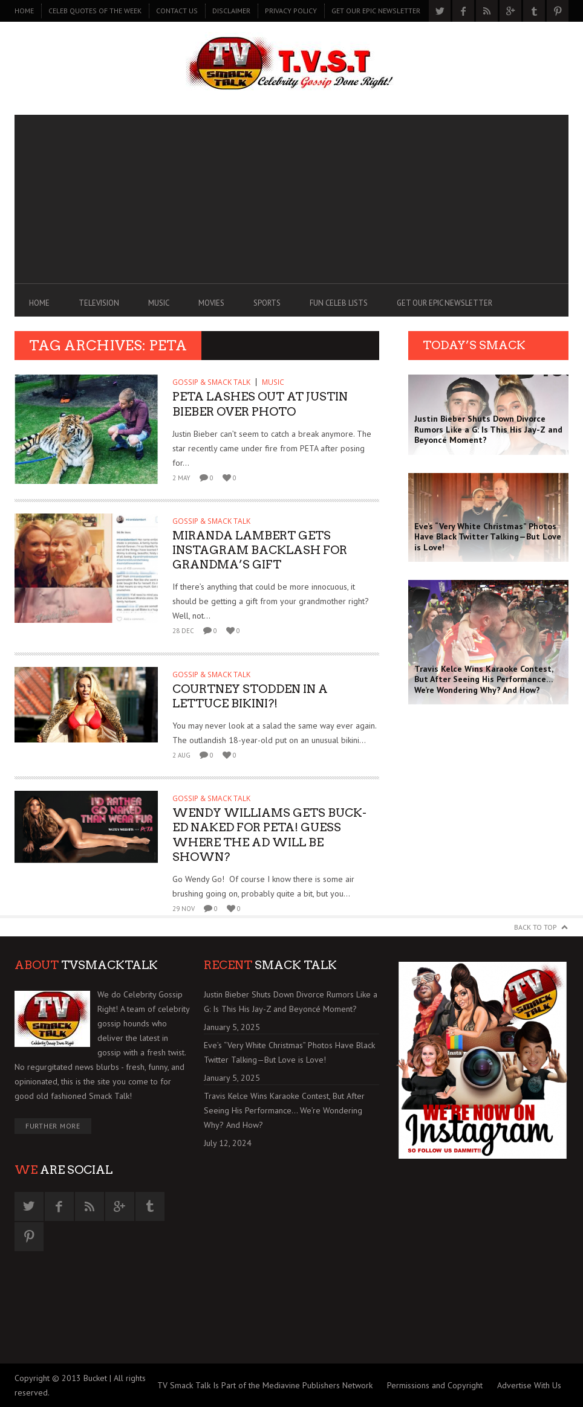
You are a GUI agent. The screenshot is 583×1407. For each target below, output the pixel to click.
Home (24, 10)
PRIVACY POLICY (291, 10)
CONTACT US (177, 10)
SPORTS (267, 303)
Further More (52, 1125)
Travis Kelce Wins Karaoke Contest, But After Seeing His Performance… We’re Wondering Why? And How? (284, 1110)
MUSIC (158, 303)
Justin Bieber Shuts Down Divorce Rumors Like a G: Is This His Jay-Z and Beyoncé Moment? (290, 1001)
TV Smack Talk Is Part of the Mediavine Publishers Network (265, 1385)
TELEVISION (99, 303)
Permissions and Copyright (435, 1385)
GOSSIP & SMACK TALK (211, 382)
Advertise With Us (529, 1385)
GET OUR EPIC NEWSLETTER (375, 10)
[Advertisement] (291, 199)
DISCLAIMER (231, 10)
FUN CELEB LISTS (339, 303)
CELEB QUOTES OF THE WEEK (95, 10)
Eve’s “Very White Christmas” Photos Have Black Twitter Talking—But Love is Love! (289, 1052)
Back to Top (535, 927)
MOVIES (211, 303)
